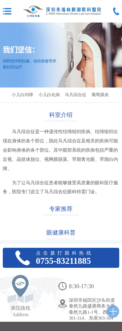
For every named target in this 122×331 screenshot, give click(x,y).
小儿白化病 (49, 94)
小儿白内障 (22, 94)
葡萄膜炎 (100, 94)
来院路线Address (20, 311)
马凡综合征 (75, 94)
